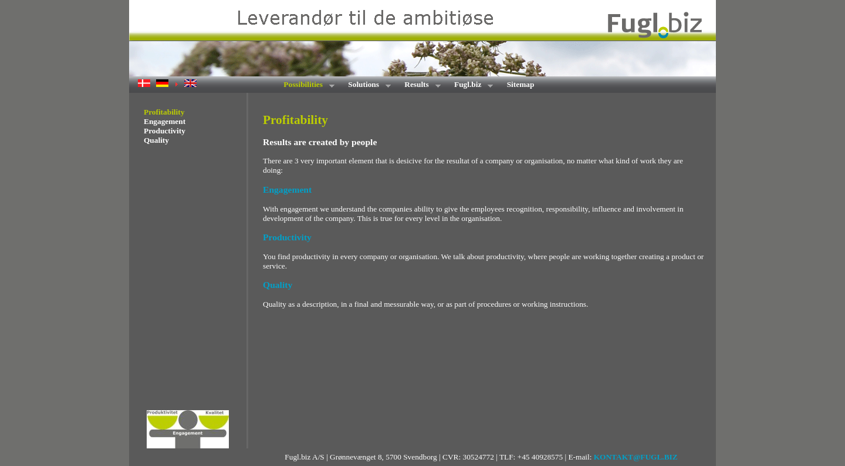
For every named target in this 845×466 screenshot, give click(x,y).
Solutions (365, 85)
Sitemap (521, 84)
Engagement (164, 121)
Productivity (164, 130)
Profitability (164, 112)
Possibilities (305, 85)
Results (419, 85)
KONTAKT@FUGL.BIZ (636, 456)
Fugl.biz (470, 85)
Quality (156, 140)
